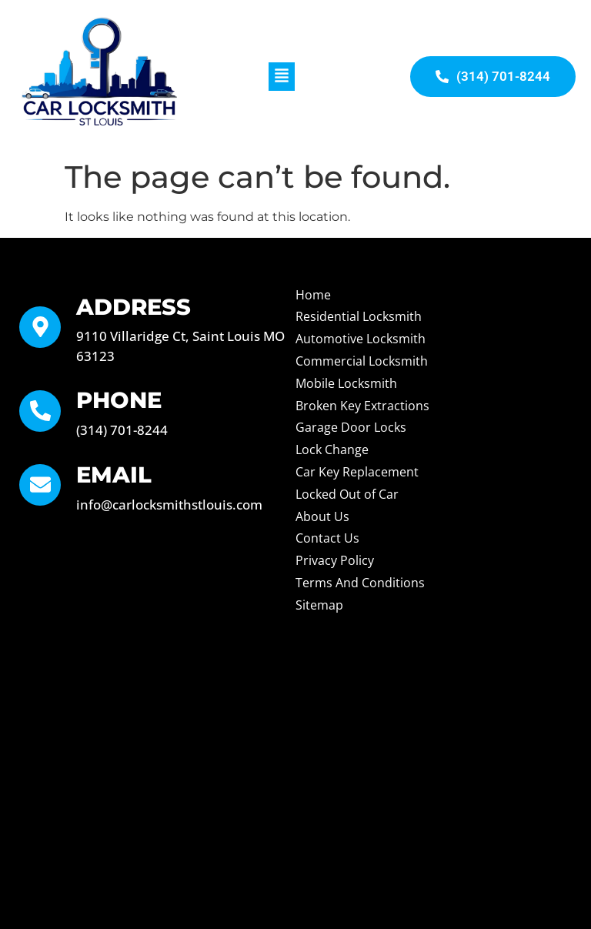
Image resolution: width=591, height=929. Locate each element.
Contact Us (327, 538)
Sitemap (319, 604)
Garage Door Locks (351, 427)
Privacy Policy (335, 560)
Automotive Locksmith (361, 338)
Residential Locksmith (359, 316)
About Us (322, 516)
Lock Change (332, 449)
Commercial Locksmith (362, 361)
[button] (282, 76)
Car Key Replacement (357, 471)
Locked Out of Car (347, 494)
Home (313, 294)
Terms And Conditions (360, 582)
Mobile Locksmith (346, 383)
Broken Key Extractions (362, 405)
